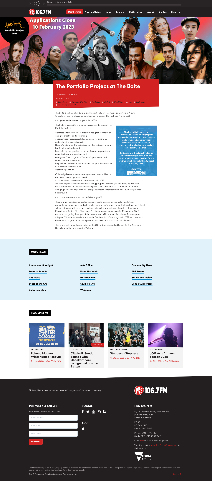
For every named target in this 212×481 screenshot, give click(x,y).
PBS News (34, 277)
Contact (163, 11)
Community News (66, 95)
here (142, 440)
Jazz (130, 102)
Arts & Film (86, 265)
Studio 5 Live (87, 284)
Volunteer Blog (37, 290)
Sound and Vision (142, 277)
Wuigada (85, 290)
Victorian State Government (164, 445)
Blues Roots (62, 102)
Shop (173, 11)
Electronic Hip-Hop (79, 102)
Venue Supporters (142, 284)
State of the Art (38, 284)
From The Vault (89, 271)
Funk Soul (96, 102)
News (109, 11)
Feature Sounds (38, 271)
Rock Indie (140, 102)
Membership (74, 11)
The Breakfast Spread (67, 105)
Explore (121, 11)
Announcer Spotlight (41, 265)
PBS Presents (87, 277)
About (151, 11)
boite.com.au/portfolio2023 (83, 120)
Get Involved (136, 11)
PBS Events (138, 271)
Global (107, 102)
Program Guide (93, 11)
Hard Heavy (119, 102)
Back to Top (178, 474)
